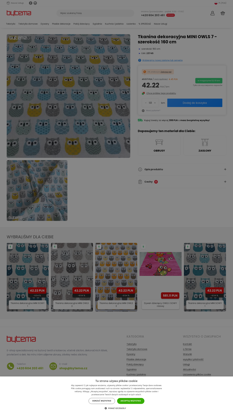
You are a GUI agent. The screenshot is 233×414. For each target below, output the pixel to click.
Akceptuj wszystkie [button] (131, 400)
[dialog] (116, 207)
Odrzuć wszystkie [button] (101, 400)
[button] (116, 408)
